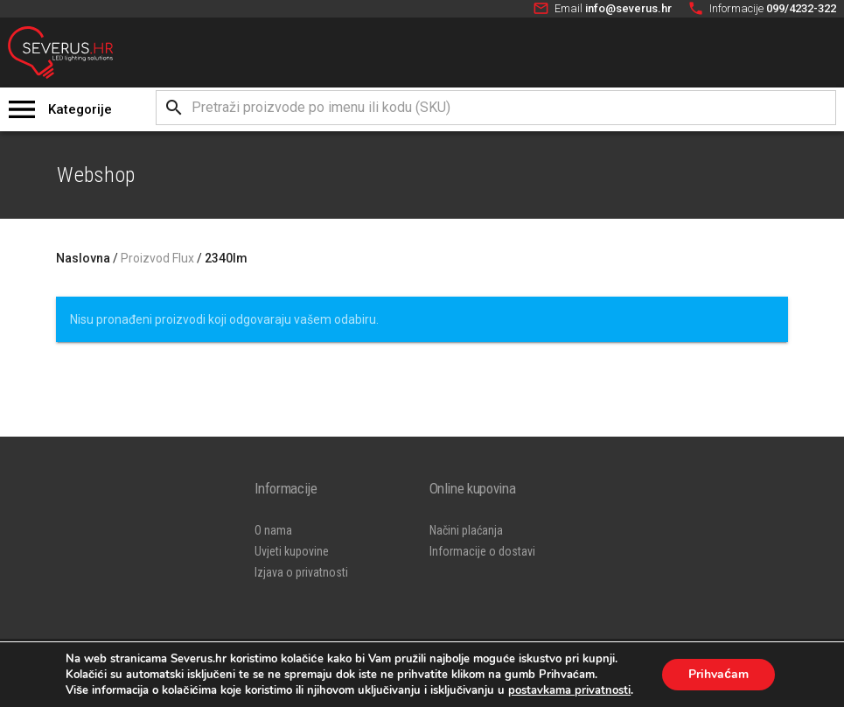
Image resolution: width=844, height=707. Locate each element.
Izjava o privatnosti (301, 572)
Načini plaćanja (466, 530)
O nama (273, 530)
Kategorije (80, 109)
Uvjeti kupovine (292, 551)
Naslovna (83, 258)
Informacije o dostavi (482, 551)
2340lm (226, 258)
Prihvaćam (718, 674)
